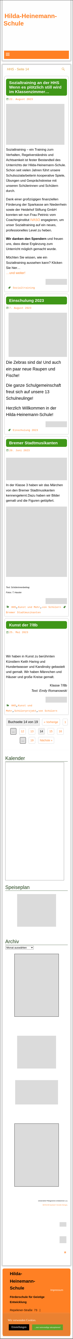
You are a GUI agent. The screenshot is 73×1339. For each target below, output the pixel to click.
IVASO (35, 220)
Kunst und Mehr (29, 607)
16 (60, 731)
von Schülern (51, 607)
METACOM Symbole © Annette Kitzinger (55, 1205)
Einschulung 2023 (26, 300)
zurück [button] (9, 39)
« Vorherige (51, 722)
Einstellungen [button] (18, 1327)
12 (22, 731)
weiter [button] (64, 39)
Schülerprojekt (25, 711)
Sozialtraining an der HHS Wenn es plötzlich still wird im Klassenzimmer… (35, 87)
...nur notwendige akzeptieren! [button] (47, 1327)
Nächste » (46, 740)
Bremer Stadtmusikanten (33, 443)
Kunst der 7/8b (23, 625)
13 (31, 731)
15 (50, 731)
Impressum (56, 1290)
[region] (36, 40)
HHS (13, 607)
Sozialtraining (24, 287)
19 (31, 740)
